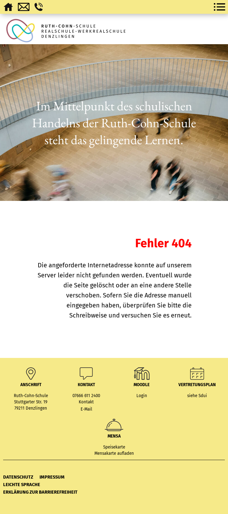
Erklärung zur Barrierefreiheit (40, 492)
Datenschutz (18, 477)
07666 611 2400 (86, 395)
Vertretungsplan (197, 384)
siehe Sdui (197, 395)
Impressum (52, 477)
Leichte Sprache (21, 484)
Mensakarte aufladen (114, 453)
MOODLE (142, 384)
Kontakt (86, 402)
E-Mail (86, 409)
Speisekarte (114, 447)
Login (141, 395)
